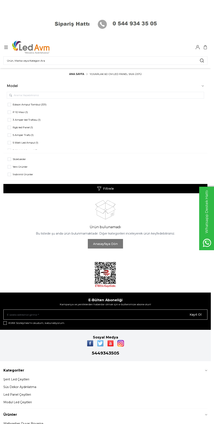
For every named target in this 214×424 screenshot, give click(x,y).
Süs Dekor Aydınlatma (19, 387)
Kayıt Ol (195, 314)
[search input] (105, 60)
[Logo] (33, 47)
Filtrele (105, 188)
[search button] (201, 60)
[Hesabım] (198, 47)
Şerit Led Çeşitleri (16, 379)
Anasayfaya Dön (105, 244)
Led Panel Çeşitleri (17, 394)
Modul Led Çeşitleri (17, 402)
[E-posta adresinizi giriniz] (105, 314)
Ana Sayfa (76, 74)
